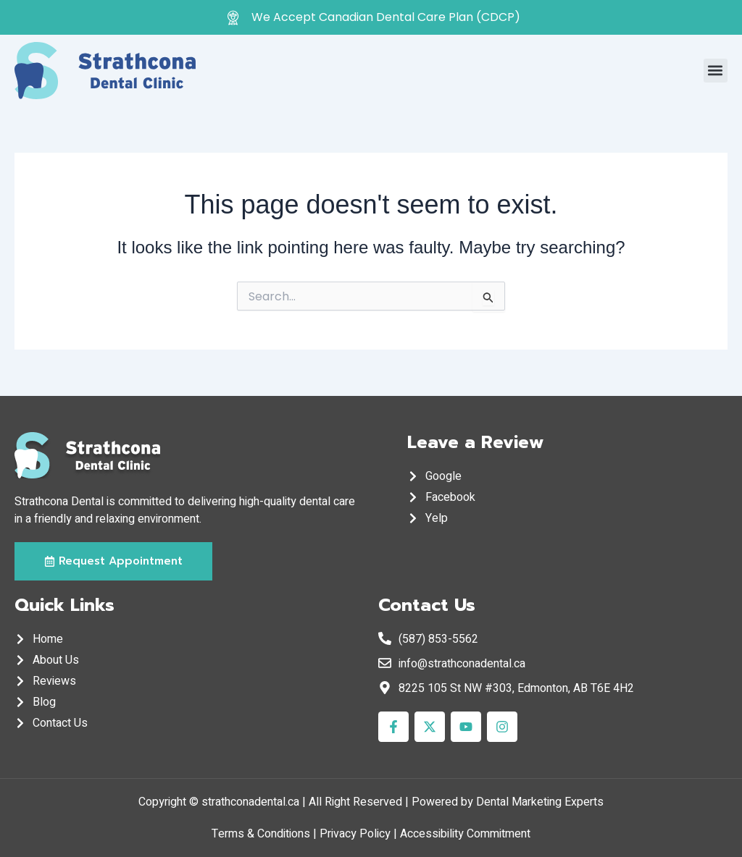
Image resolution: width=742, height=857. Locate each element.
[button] (716, 71)
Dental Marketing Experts (540, 802)
